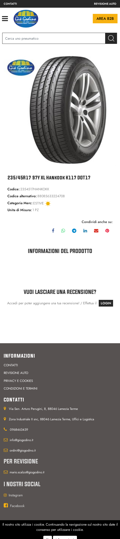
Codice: (13, 189)
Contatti (10, 4)
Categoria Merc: (19, 202)
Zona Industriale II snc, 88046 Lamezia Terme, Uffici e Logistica (51, 419)
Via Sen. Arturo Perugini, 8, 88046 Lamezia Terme (43, 408)
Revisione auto (105, 4)
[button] (111, 38)
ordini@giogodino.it (23, 450)
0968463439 (19, 429)
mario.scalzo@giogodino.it (27, 472)
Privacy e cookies (18, 380)
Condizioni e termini (20, 388)
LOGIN (106, 303)
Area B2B (105, 18)
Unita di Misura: (19, 209)
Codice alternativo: (22, 196)
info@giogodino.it (21, 440)
